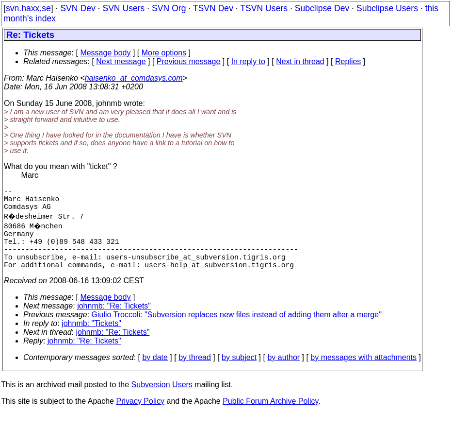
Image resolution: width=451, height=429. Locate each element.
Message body (105, 53)
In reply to (248, 61)
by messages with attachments (363, 373)
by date (154, 373)
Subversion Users (162, 400)
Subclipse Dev (322, 8)
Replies (348, 61)
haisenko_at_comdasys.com (134, 78)
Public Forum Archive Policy (270, 416)
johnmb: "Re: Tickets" (114, 321)
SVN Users (123, 8)
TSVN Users (264, 8)
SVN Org (169, 8)
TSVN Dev (213, 8)
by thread (194, 373)
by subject (239, 373)
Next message (120, 61)
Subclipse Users (387, 8)
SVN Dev (77, 8)
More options (164, 53)
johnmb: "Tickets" (91, 339)
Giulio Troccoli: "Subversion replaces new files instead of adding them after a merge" (237, 330)
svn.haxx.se (28, 8)
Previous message (189, 61)
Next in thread (300, 61)
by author (283, 373)
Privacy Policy (140, 416)
